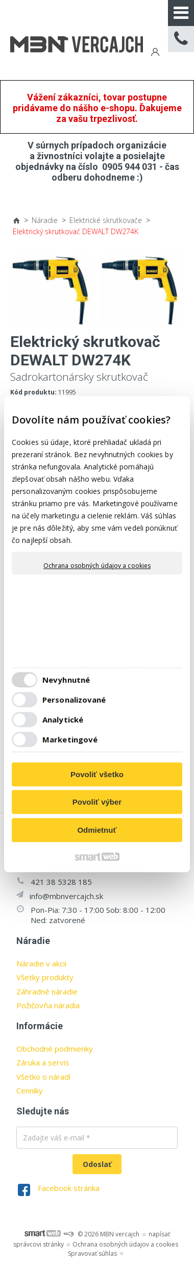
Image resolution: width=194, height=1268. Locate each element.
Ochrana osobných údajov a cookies (97, 566)
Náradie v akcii (41, 963)
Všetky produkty (45, 977)
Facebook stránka (69, 1188)
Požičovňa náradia (48, 1005)
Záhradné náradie (47, 991)
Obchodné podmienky (54, 1048)
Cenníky (29, 1090)
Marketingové (70, 739)
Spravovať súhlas (92, 1253)
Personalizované (74, 699)
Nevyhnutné (66, 680)
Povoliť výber (97, 802)
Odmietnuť (96, 830)
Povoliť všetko (97, 774)
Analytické (62, 719)
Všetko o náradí (43, 1077)
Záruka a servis (42, 1062)
